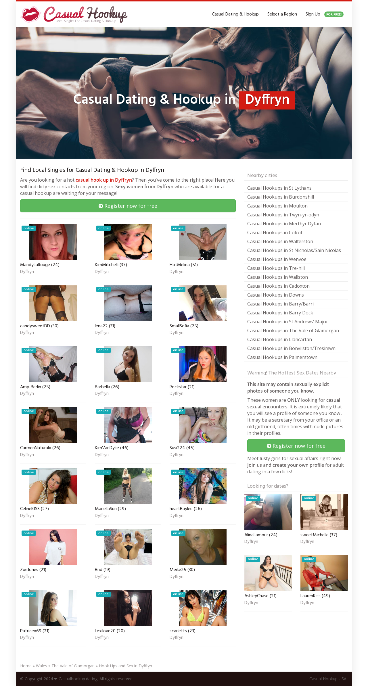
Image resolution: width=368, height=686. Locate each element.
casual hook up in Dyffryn (104, 180)
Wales (41, 665)
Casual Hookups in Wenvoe (276, 259)
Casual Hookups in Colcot (274, 232)
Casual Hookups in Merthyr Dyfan (284, 223)
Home (26, 665)
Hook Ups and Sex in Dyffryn (125, 665)
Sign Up (325, 14)
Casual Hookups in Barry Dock (280, 313)
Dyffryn (27, 272)
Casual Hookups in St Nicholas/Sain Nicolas (294, 250)
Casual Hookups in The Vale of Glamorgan (293, 330)
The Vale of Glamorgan (73, 665)
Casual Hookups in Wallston (277, 277)
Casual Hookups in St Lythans (279, 188)
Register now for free (128, 205)
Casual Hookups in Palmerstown (282, 357)
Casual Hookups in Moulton (277, 206)
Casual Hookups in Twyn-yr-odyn (283, 215)
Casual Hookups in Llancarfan (279, 339)
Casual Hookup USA (327, 678)
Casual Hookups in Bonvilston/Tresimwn (291, 348)
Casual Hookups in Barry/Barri (280, 304)
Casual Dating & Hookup (235, 14)
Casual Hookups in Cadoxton (278, 286)
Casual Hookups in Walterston (280, 241)
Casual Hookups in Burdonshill (280, 197)
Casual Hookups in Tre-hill (276, 268)
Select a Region (282, 14)
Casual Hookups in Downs (275, 295)
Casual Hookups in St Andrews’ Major (287, 321)
